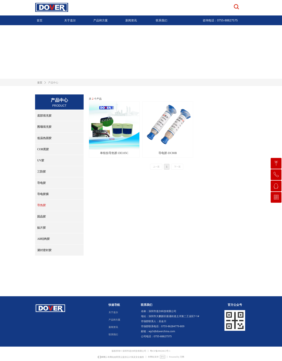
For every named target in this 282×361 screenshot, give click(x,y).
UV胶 (40, 160)
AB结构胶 (43, 238)
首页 (39, 82)
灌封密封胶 (44, 250)
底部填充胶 (44, 115)
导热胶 (41, 205)
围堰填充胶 (44, 126)
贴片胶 (41, 227)
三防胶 (41, 171)
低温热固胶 (44, 138)
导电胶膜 (43, 194)
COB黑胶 (43, 149)
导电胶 (41, 182)
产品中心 (53, 82)
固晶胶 (41, 216)
